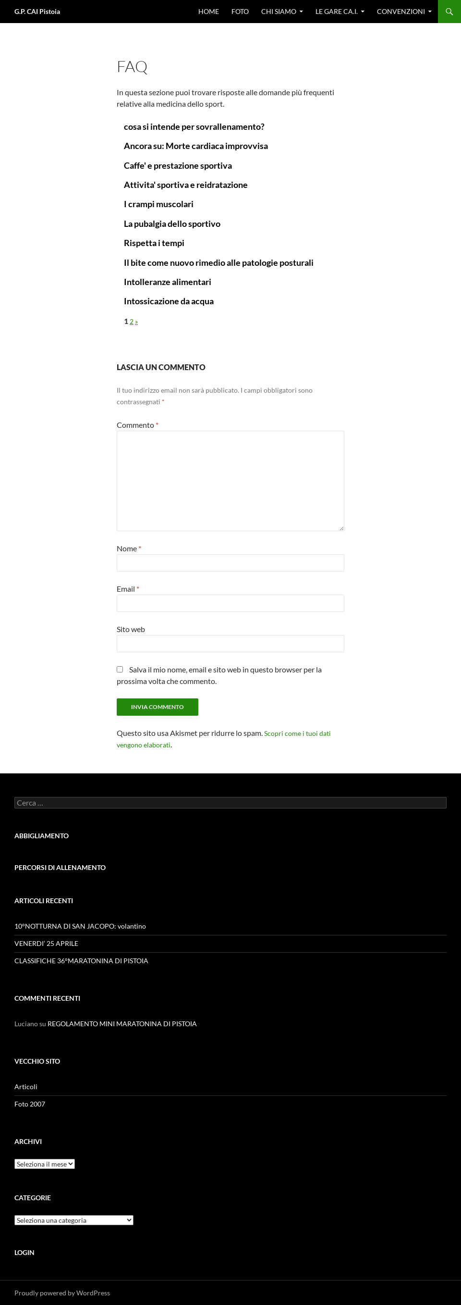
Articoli (25, 1086)
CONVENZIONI (401, 11)
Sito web (131, 629)
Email (128, 588)
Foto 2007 (29, 1104)
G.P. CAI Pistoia (37, 11)
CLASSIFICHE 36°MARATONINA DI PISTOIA (81, 961)
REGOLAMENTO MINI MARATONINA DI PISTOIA (122, 1023)
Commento (137, 424)
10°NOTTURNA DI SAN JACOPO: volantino (80, 926)
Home (208, 11)
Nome (129, 548)
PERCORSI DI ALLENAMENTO (60, 867)
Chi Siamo (278, 11)
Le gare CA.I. (336, 11)
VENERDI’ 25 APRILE (46, 943)
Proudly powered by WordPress (62, 1293)
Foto (240, 11)
